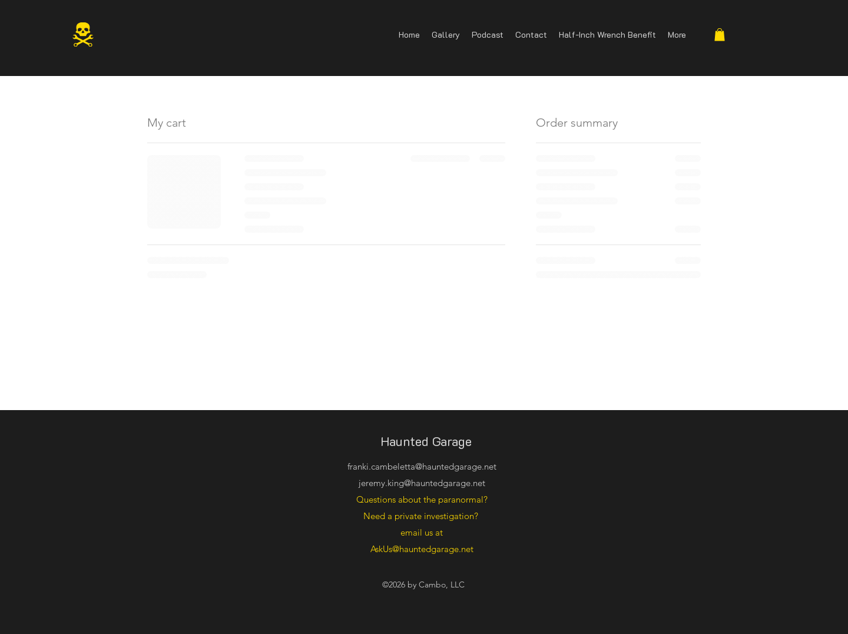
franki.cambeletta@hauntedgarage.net (421, 466)
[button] (719, 34)
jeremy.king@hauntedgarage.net (422, 482)
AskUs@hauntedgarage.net (421, 548)
